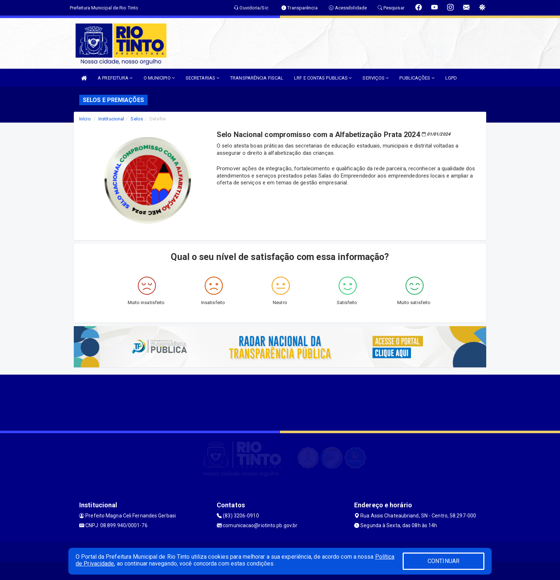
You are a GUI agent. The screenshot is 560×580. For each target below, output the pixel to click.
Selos (137, 118)
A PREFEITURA (115, 78)
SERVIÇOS (375, 78)
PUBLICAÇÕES (416, 78)
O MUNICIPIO (159, 78)
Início (85, 118)
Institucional (111, 118)
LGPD (451, 78)
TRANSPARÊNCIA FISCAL (256, 78)
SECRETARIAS (202, 78)
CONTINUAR (443, 561)
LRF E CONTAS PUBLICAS (323, 78)
